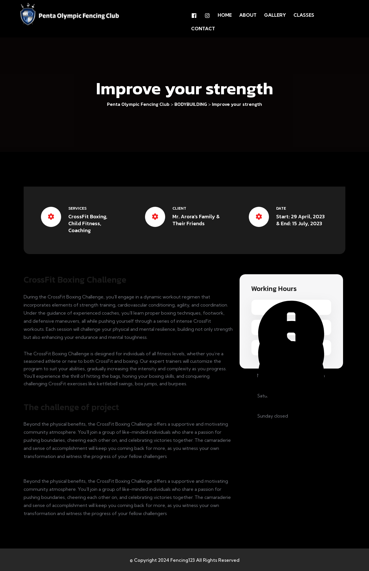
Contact (203, 28)
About (248, 15)
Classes (303, 15)
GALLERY (275, 15)
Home (225, 15)
